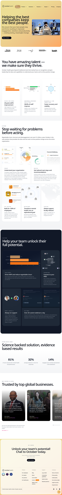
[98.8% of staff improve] (31, 97)
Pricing (52, 6)
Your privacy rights (56, 480)
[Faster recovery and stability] (51, 97)
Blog (33, 472)
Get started (5, 430)
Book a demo (31, 460)
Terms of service (55, 472)
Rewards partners (45, 481)
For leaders (24, 475)
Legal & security (55, 482)
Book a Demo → (6, 38)
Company (58, 6)
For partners (24, 477)
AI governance (55, 485)
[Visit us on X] (56, 489)
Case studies (34, 477)
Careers (35, 480)
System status (45, 479)
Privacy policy (55, 475)
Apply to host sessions (34, 483)
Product (24, 6)
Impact (46, 6)
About (33, 475)
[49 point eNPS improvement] (11, 97)
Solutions (32, 6)
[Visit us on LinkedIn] (59, 489)
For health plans (25, 480)
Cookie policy (54, 477)
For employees (25, 472)
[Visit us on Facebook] (53, 489)
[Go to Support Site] (59, 492)
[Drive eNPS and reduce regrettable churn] (21, 269)
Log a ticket (44, 472)
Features (39, 6)
